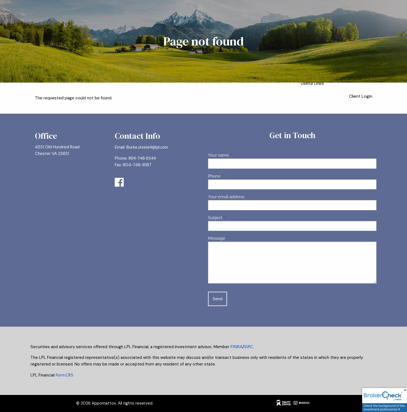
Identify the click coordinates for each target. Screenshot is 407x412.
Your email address (246, 196)
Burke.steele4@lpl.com (147, 146)
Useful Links (312, 83)
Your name (238, 155)
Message (236, 238)
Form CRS (64, 374)
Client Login (360, 96)
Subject (235, 217)
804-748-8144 (142, 157)
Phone (234, 176)
